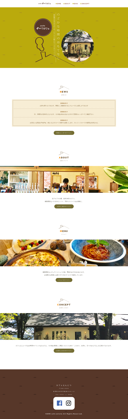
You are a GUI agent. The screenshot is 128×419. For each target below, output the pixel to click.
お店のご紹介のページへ (64, 206)
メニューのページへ (64, 280)
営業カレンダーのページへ (64, 133)
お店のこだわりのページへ (64, 350)
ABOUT (66, 4)
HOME (58, 4)
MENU (75, 4)
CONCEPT (85, 4)
